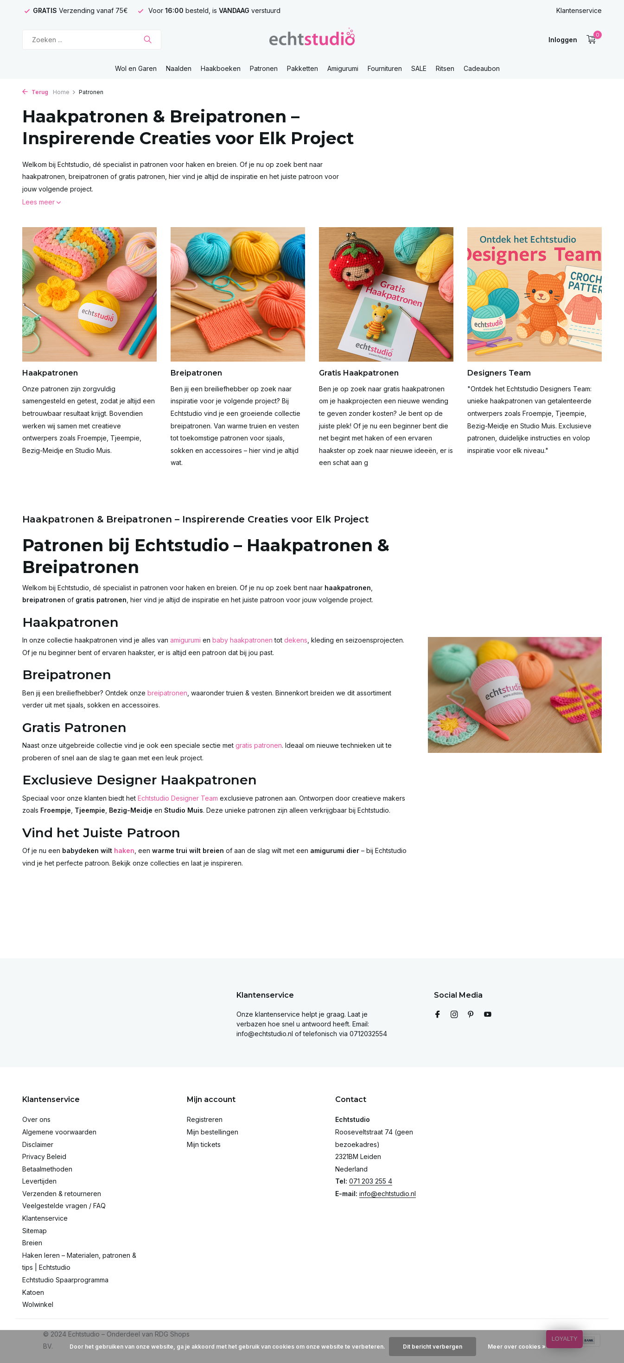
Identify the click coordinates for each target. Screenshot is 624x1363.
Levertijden (39, 1181)
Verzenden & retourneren (61, 1193)
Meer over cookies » (517, 1346)
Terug (35, 92)
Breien (32, 1243)
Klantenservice (579, 10)
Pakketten (302, 68)
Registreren (205, 1119)
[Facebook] (437, 1014)
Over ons (36, 1119)
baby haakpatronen (242, 640)
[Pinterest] (471, 1014)
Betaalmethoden (47, 1169)
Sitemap (34, 1231)
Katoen (33, 1292)
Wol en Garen (136, 68)
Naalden (178, 68)
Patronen (264, 68)
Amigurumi (342, 68)
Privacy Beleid (44, 1156)
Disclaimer (37, 1144)
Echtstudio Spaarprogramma (65, 1280)
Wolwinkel (37, 1304)
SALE (419, 68)
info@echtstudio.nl (387, 1193)
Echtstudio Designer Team (178, 798)
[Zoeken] (91, 40)
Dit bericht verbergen (432, 1346)
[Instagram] (454, 1014)
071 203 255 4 (370, 1181)
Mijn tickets (204, 1144)
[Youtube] (487, 1014)
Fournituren (385, 68)
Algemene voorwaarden (59, 1132)
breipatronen (167, 693)
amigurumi (185, 640)
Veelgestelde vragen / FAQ (64, 1206)
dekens (295, 640)
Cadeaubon (482, 68)
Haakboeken (221, 68)
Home (64, 92)
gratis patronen (259, 745)
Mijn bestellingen (212, 1132)
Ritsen (445, 68)
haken (124, 850)
